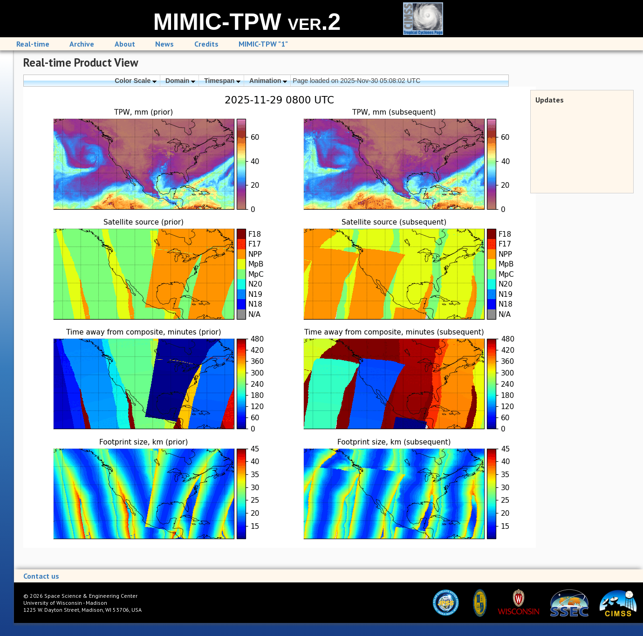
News (164, 43)
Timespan (222, 80)
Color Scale (136, 80)
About (125, 43)
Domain (180, 80)
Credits (206, 43)
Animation (268, 80)
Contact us (41, 576)
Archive (81, 43)
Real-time (32, 43)
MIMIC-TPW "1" (263, 43)
